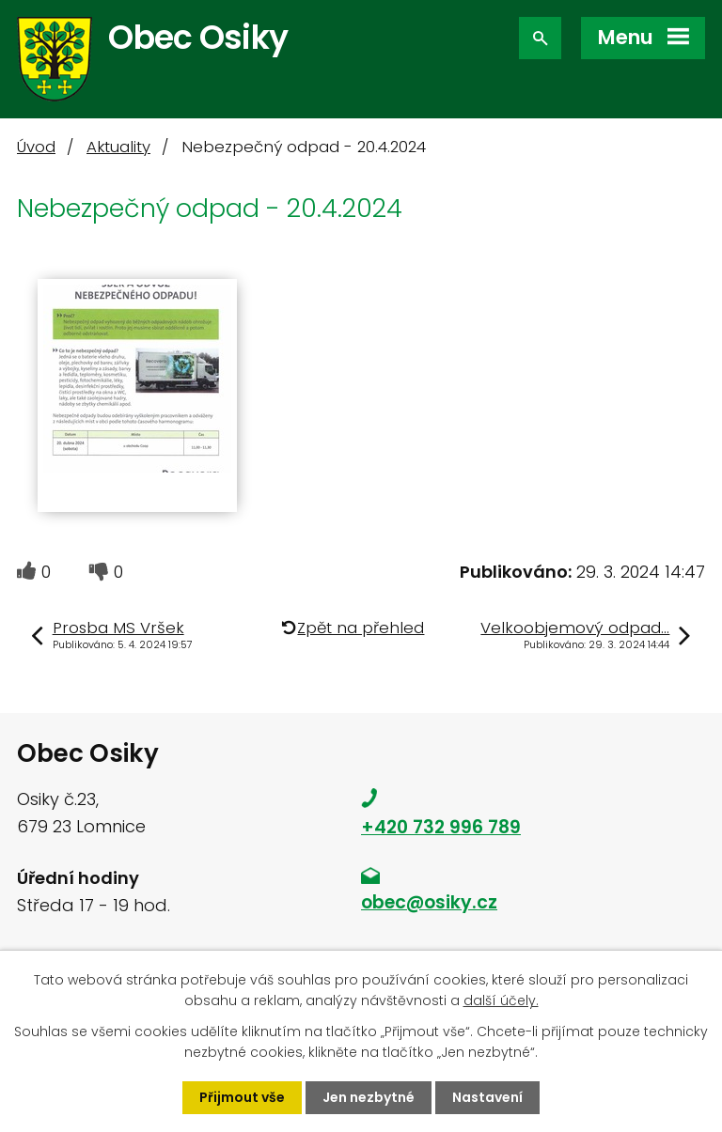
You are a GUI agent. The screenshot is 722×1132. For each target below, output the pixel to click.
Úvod (36, 147)
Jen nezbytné (368, 1097)
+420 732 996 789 (441, 827)
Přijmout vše (242, 1097)
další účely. (501, 1000)
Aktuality (118, 147)
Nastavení (487, 1097)
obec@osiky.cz (429, 902)
